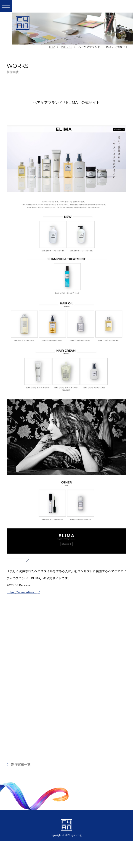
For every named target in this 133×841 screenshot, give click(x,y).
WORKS (66, 47)
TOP (52, 47)
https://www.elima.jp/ (23, 592)
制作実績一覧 (20, 764)
